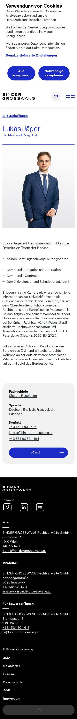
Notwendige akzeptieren (54, 73)
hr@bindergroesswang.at (20, 632)
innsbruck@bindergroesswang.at (26, 591)
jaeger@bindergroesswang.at (31, 432)
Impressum (11, 698)
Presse (8, 674)
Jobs (7, 658)
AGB (6, 690)
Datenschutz (49, 48)
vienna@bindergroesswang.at (24, 550)
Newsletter (11, 666)
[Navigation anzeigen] (70, 96)
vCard (49, 453)
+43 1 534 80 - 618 (15, 627)
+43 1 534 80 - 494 (23, 426)
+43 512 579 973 (14, 587)
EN (56, 96)
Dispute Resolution (23, 395)
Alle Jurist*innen (15, 116)
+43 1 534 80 (12, 546)
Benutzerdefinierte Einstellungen (31, 55)
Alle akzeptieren (21, 73)
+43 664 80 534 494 (24, 438)
